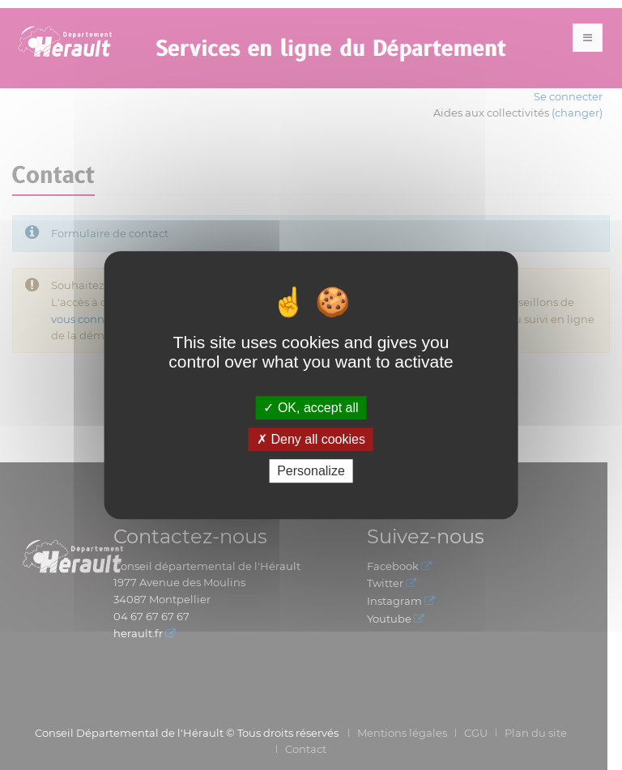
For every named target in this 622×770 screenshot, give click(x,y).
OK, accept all (310, 408)
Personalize (311, 471)
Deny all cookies (311, 439)
